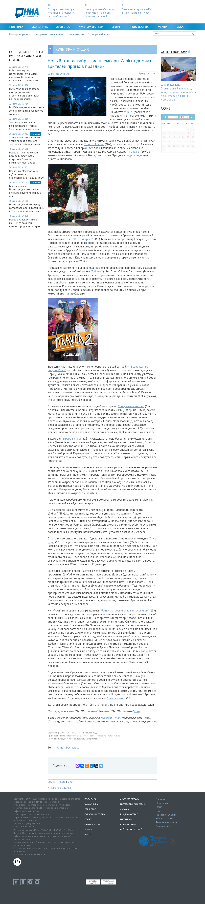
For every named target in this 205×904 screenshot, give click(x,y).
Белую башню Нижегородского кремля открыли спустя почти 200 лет (25, 191)
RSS (158, 810)
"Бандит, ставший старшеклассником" (124, 610)
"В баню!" (96, 271)
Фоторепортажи (19, 34)
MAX (117, 718)
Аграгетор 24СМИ (59, 788)
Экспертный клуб (99, 34)
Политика (16, 26)
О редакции (163, 826)
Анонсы (124, 809)
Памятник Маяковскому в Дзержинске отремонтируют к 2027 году (26, 174)
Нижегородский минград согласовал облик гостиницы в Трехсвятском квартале (26, 208)
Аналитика (56, 34)
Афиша (162, 26)
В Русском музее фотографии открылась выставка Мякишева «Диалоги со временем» (23, 75)
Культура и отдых (91, 26)
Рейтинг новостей (131, 829)
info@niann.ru (27, 826)
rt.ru (137, 711)
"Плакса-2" (133, 151)
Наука (179, 26)
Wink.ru (128, 112)
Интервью (40, 34)
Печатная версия (166, 814)
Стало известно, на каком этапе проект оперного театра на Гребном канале (25, 141)
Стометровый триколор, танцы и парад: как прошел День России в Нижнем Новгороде (178, 94)
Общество (63, 26)
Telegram (106, 718)
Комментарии (75, 34)
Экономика (40, 26)
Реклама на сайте (166, 822)
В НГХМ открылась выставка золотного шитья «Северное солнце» (26, 111)
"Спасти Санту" (116, 698)
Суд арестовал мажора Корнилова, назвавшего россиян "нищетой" (61, 13)
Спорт (116, 26)
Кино (60, 747)
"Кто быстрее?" (83, 239)
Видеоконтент (129, 814)
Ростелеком (73, 747)
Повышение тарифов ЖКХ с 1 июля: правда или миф (137, 11)
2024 (71, 781)
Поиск (159, 807)
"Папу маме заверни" (131, 406)
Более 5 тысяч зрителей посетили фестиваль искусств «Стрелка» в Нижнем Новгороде (23, 157)
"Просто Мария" (94, 144)
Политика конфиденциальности (29, 854)
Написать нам (164, 818)
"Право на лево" (72, 438)
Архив (62, 781)
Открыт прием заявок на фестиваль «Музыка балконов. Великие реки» (24, 126)
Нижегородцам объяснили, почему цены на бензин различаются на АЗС (99, 13)
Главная (52, 781)
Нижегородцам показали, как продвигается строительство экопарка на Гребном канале (24, 94)
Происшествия (139, 26)
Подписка (162, 803)
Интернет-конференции (134, 804)
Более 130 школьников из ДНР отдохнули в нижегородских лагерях (24, 223)
